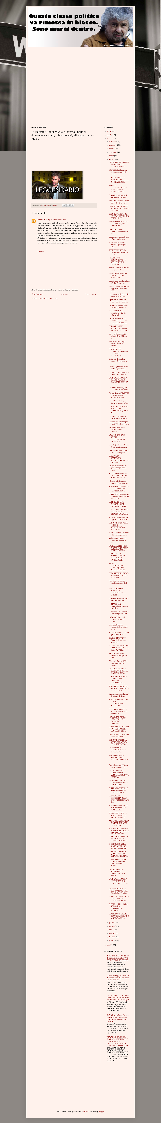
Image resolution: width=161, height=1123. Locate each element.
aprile (111, 930)
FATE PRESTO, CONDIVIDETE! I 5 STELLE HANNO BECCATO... (117, 261)
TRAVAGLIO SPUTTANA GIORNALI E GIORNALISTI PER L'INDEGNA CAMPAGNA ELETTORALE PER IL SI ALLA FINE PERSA (118, 1041)
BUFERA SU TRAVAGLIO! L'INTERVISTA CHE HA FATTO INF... (119, 496)
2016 (109, 945)
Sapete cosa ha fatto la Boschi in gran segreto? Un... (118, 245)
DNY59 (86, 1112)
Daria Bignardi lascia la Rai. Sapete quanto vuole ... (119, 446)
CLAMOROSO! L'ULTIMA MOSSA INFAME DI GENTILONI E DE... (119, 729)
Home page (64, 294)
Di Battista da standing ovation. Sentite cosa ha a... (118, 361)
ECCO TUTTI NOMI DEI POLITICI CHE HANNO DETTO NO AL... (119, 216)
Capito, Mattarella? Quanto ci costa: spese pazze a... (118, 451)
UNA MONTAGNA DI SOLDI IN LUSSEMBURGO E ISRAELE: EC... (117, 438)
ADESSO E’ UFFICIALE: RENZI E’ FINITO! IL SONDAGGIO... (118, 808)
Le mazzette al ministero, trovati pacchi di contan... (119, 417)
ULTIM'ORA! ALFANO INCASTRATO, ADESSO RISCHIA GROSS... (119, 180)
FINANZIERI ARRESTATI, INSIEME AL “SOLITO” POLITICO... (119, 575)
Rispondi (40, 251)
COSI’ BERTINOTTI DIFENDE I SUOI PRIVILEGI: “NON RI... (118, 504)
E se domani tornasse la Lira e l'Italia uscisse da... (119, 238)
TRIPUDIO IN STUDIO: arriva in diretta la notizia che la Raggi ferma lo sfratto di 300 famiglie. (118, 998)
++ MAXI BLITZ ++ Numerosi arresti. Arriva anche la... (118, 606)
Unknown (41, 220)
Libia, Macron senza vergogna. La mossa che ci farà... (119, 231)
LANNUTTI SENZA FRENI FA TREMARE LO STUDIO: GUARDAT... (119, 164)
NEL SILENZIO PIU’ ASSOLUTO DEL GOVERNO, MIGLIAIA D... (118, 758)
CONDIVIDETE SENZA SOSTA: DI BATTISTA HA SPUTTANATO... (118, 742)
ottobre (112, 149)
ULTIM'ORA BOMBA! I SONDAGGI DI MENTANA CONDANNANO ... (118, 680)
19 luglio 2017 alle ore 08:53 (56, 220)
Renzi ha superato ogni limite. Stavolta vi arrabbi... (117, 344)
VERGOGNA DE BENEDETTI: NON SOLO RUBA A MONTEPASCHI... (117, 557)
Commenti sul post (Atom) (48, 298)
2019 (109, 131)
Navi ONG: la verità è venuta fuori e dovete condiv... (119, 202)
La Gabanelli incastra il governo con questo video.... (117, 619)
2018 (109, 135)
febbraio (112, 937)
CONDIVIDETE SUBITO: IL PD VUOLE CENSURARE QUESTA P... (118, 409)
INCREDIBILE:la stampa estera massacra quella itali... (118, 172)
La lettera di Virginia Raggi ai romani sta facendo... (118, 306)
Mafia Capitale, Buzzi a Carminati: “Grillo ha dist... (117, 540)
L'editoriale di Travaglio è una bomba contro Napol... (119, 389)
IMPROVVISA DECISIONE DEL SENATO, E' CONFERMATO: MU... (119, 899)
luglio (111, 159)
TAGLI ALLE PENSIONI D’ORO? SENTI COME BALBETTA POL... (118, 548)
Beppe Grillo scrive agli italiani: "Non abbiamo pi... (118, 336)
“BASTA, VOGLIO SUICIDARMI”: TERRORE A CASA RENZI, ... (117, 872)
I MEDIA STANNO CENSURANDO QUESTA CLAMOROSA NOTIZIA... (119, 774)
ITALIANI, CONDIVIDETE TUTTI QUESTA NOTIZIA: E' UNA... (119, 395)
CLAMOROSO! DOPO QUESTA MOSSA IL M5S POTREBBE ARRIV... (117, 862)
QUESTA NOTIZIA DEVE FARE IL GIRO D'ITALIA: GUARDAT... (119, 512)
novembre (113, 145)
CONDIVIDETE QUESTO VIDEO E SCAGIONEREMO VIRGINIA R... (118, 526)
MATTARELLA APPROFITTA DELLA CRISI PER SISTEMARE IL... (119, 799)
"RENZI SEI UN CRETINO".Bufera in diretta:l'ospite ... (117, 750)
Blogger (101, 1112)
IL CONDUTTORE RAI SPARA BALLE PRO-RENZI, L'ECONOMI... (118, 846)
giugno (111, 923)
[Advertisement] (52, 64)
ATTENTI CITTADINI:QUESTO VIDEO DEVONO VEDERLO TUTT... (118, 188)
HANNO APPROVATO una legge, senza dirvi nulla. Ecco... (119, 289)
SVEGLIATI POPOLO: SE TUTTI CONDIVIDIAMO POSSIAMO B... (118, 703)
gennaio (112, 940)
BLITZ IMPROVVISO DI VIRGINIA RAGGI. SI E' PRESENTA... (119, 711)
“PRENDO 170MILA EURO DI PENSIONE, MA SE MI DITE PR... (119, 224)
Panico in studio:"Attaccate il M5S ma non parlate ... (119, 534)
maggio (112, 926)
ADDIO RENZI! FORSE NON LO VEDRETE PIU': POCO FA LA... (118, 815)
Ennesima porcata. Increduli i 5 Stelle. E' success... (119, 282)
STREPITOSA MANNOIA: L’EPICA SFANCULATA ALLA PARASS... (119, 648)
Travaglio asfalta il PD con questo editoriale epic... (118, 766)
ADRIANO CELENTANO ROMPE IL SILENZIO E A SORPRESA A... (119, 831)
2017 (109, 138)
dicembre (112, 141)
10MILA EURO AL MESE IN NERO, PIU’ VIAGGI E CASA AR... (119, 208)
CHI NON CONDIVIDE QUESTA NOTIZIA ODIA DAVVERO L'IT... (119, 854)
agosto (111, 156)
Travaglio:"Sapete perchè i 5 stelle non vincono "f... (119, 599)
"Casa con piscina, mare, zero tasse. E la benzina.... (119, 482)
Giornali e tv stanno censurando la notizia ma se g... (118, 627)
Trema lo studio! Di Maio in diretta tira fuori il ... (119, 736)
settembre (112, 152)
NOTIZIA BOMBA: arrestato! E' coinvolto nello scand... (117, 313)
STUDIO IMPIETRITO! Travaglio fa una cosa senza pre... (117, 640)
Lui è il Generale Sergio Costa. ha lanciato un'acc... (119, 402)
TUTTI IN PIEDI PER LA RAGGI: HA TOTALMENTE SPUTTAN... (118, 907)
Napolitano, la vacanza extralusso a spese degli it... (118, 583)
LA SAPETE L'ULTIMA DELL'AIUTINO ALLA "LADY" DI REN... (118, 671)
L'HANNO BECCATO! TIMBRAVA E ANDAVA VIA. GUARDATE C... (118, 321)
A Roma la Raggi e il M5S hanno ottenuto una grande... (118, 663)
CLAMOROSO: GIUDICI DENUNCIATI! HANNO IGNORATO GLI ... (119, 916)
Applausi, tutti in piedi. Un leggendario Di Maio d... (118, 518)
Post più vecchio (90, 294)
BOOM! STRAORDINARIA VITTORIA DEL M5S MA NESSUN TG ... (119, 489)
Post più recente (37, 294)
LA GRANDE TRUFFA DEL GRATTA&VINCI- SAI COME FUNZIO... (118, 891)
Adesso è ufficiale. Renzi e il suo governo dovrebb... (119, 269)
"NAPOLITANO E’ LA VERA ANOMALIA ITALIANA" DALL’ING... (117, 720)
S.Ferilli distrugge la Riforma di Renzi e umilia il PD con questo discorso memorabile (118, 978)
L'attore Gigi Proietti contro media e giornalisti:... (118, 368)
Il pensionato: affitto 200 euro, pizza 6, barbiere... (118, 301)
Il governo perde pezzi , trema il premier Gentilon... (117, 429)
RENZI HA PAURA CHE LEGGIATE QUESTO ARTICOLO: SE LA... (118, 475)
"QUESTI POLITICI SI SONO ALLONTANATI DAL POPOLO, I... (118, 783)
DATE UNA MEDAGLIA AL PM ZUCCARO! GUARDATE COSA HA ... (118, 381)
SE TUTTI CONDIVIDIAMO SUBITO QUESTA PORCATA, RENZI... (117, 566)
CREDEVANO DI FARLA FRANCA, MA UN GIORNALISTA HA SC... (119, 838)
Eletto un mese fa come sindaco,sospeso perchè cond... (118, 655)
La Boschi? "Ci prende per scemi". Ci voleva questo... (119, 423)
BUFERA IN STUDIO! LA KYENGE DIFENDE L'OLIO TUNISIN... (118, 790)
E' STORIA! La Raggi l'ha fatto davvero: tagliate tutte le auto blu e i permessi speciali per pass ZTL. (118, 1018)
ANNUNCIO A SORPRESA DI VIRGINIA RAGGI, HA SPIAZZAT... (119, 823)
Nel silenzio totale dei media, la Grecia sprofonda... (119, 295)
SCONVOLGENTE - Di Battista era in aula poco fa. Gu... (118, 252)
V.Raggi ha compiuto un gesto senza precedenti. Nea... (118, 468)
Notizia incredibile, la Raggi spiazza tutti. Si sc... (119, 634)
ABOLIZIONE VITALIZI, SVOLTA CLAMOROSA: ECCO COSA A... (119, 688)
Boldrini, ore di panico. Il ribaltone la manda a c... (118, 196)
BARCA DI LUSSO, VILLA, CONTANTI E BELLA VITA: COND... (118, 328)
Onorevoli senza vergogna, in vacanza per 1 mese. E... (119, 373)
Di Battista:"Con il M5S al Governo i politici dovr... (118, 613)
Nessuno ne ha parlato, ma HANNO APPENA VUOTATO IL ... (118, 275)
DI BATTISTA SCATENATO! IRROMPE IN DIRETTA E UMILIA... (119, 459)
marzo (111, 933)
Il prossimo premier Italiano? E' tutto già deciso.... (119, 695)
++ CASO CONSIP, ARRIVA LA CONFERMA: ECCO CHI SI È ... (117, 592)
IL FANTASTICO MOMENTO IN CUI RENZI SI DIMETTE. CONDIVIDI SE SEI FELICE (118, 958)
